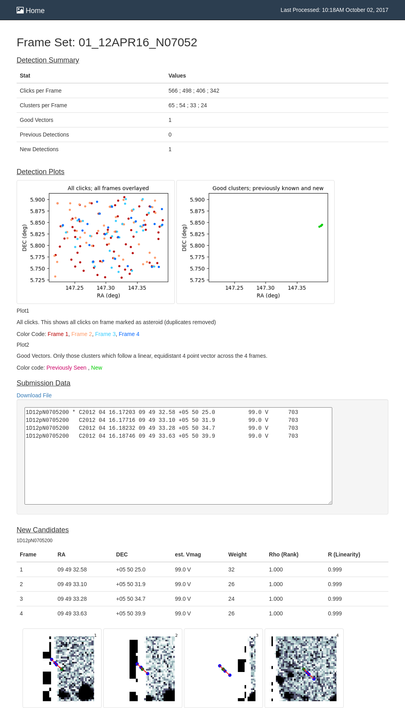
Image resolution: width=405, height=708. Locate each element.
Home (31, 10)
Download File (34, 395)
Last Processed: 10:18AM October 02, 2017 (334, 10)
